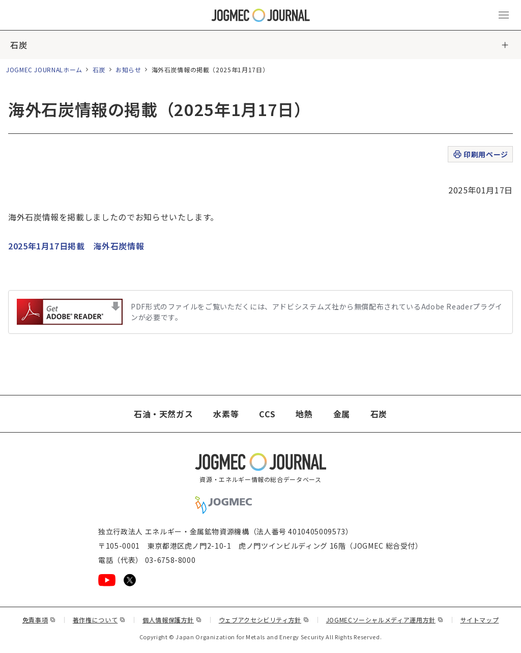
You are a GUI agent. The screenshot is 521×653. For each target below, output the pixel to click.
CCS (267, 414)
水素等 (226, 414)
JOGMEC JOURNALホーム (44, 69)
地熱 (304, 414)
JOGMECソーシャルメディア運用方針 (385, 619)
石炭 (18, 45)
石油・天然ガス (163, 414)
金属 (341, 414)
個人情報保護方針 (172, 619)
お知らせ (128, 69)
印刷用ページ (480, 154)
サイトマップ (479, 619)
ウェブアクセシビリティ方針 (264, 619)
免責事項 (39, 619)
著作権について (99, 619)
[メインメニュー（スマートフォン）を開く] (504, 15)
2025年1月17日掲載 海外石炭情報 (76, 246)
